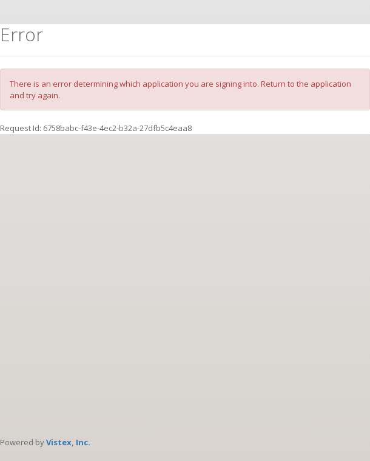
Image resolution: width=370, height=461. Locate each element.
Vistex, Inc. (68, 442)
